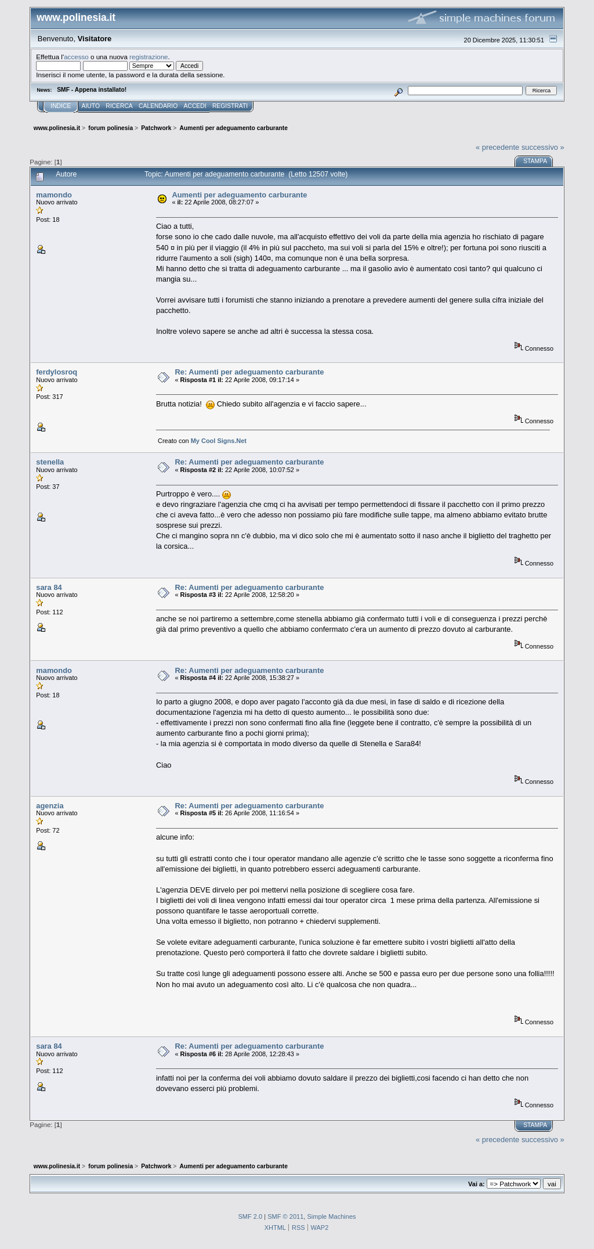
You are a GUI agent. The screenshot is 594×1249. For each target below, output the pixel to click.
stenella (50, 462)
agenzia (49, 805)
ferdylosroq (56, 372)
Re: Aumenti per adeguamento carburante (249, 372)
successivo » (542, 147)
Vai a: (476, 1183)
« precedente (497, 147)
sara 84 (49, 587)
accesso (76, 56)
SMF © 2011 (285, 1216)
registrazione (148, 56)
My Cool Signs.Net (219, 440)
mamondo (54, 194)
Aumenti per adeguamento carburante (239, 194)
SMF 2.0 (250, 1216)
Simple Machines (331, 1216)
